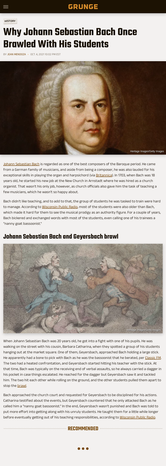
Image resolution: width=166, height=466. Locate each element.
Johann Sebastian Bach (21, 164)
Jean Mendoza (16, 54)
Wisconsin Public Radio (60, 207)
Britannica (104, 175)
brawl (21, 386)
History (10, 21)
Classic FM (153, 358)
